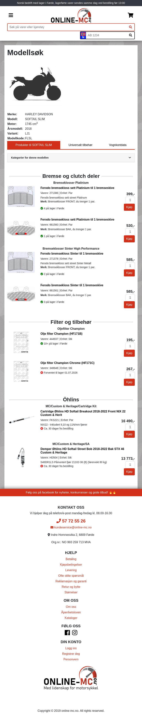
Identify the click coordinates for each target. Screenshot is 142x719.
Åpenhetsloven (71, 612)
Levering (71, 570)
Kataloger (71, 617)
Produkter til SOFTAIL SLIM (34, 145)
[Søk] (130, 27)
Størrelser (71, 592)
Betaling (71, 559)
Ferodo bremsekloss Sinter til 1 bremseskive (71, 253)
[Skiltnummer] (106, 35)
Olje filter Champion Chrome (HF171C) (67, 362)
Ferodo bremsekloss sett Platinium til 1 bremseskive (77, 187)
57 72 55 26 (70, 520)
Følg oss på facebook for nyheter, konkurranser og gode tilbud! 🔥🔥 (71, 492)
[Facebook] (67, 633)
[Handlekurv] (130, 15)
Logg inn (71, 648)
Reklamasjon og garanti (71, 581)
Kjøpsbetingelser (71, 564)
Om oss (71, 606)
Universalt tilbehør (80, 145)
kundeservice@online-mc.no (71, 527)
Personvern (71, 659)
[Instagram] (74, 633)
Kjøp (129, 207)
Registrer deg (71, 653)
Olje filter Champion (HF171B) (61, 333)
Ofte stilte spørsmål (71, 575)
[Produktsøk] (67, 27)
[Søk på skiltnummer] (130, 35)
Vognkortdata (117, 145)
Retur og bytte (71, 586)
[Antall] (130, 200)
